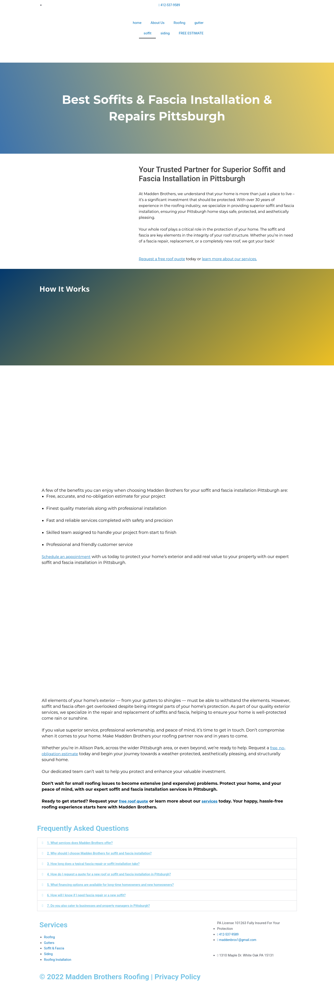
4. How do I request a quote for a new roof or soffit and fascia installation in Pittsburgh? (114, 874)
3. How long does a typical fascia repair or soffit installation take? (97, 864)
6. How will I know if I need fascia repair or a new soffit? (89, 895)
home (137, 23)
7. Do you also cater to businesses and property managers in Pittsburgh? (102, 906)
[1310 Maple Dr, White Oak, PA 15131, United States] (167, 937)
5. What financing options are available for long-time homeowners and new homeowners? (115, 885)
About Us (157, 23)
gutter (198, 23)
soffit (147, 33)
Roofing (179, 23)
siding (165, 33)
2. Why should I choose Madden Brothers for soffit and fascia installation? (103, 853)
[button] (167, 843)
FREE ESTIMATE (191, 33)
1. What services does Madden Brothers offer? (82, 843)
